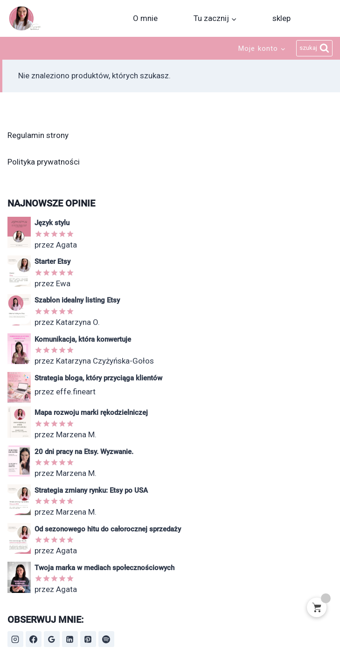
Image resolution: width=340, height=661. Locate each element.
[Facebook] (34, 639)
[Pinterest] (88, 639)
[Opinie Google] (52, 639)
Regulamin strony (38, 135)
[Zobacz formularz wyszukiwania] (314, 48)
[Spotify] (106, 639)
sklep (281, 18)
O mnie (145, 18)
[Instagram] (15, 639)
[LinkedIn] (70, 639)
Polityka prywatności (43, 161)
